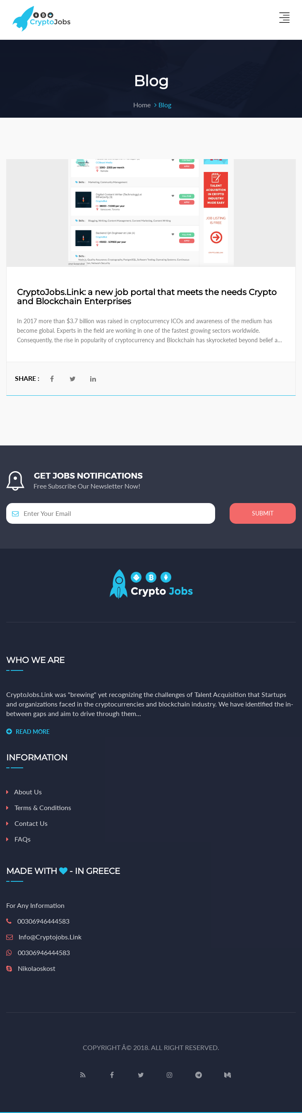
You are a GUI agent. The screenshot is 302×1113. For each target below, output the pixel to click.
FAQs (18, 839)
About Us (24, 792)
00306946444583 (38, 921)
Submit (262, 513)
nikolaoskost (30, 968)
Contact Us (27, 823)
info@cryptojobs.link (43, 937)
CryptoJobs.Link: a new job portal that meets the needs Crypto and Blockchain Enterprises (147, 296)
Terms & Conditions (38, 807)
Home (142, 105)
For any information (35, 905)
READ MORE (33, 731)
